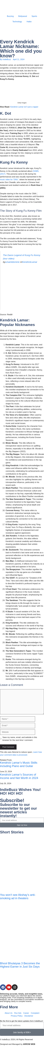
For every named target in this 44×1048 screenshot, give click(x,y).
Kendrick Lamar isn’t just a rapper (24, 107)
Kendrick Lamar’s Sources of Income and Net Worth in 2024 (19, 776)
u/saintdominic (12, 262)
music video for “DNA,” (9, 180)
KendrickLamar (29, 262)
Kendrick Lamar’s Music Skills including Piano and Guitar (18, 764)
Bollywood (22, 16)
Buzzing (10, 16)
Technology (17, 22)
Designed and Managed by (17, 1044)
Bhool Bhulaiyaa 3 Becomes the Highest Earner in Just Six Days (20, 965)
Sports (34, 16)
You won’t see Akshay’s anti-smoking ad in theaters (18, 896)
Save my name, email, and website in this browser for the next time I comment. (19, 738)
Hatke (29, 22)
